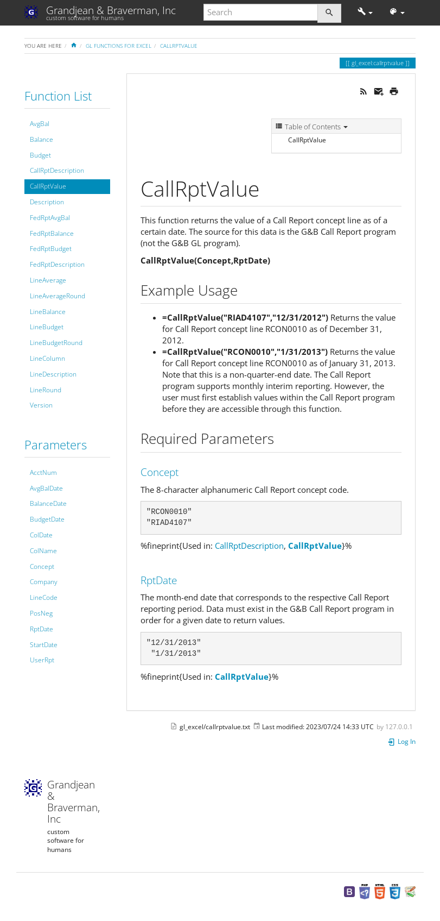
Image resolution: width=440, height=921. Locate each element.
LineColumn (47, 358)
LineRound (45, 389)
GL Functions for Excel (118, 45)
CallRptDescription (57, 170)
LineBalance (48, 311)
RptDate (41, 629)
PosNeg (41, 613)
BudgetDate (47, 519)
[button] (365, 12)
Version (41, 405)
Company (44, 581)
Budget (40, 155)
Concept (42, 566)
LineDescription (53, 374)
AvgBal (39, 123)
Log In (401, 741)
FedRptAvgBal (50, 217)
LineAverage (48, 280)
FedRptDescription (57, 264)
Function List (58, 96)
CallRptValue (178, 45)
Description (47, 201)
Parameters (55, 445)
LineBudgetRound (56, 342)
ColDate (41, 535)
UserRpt (42, 660)
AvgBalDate (46, 488)
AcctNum (43, 472)
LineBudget (46, 326)
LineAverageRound (57, 295)
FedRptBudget (51, 248)
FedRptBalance (52, 233)
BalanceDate (48, 503)
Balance (41, 139)
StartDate (44, 644)
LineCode (44, 597)
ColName (43, 550)
